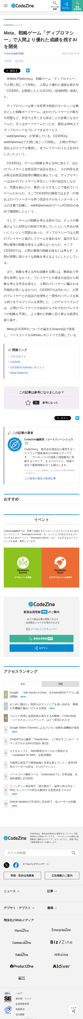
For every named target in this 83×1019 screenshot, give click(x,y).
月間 (60, 684)
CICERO (15, 361)
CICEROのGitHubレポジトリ (27, 367)
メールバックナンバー (41, 629)
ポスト (11, 71)
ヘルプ (19, 993)
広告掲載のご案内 (62, 875)
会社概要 (20, 1014)
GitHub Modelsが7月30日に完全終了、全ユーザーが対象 (43, 801)
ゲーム (8, 61)
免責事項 (20, 1009)
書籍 (52, 908)
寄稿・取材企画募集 (22, 875)
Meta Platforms (19, 372)
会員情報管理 (22, 1004)
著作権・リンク (23, 998)
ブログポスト (18, 356)
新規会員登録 (41, 639)
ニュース (19, 61)
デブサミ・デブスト (19, 908)
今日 (22, 684)
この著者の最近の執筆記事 (40, 478)
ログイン (41, 648)
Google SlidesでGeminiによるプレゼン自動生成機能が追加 (44, 727)
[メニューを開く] (5, 5)
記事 (52, 891)
